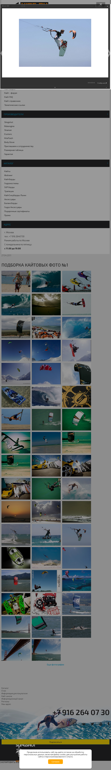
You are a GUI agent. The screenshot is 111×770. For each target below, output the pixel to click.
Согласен (55, 762)
